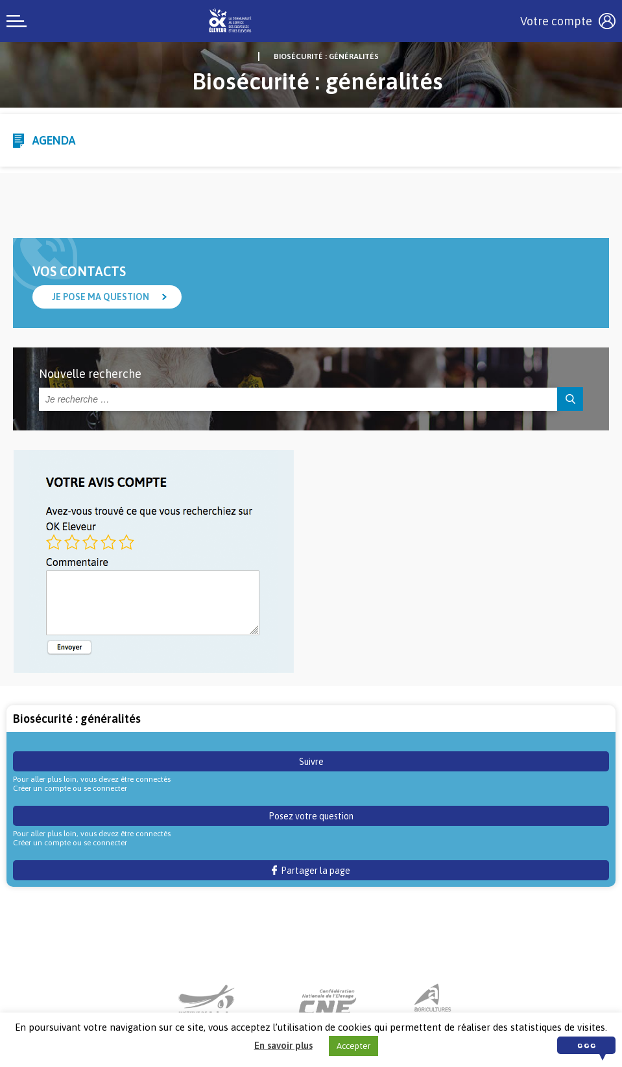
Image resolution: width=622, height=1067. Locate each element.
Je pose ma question (100, 297)
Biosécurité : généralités (326, 56)
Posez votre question (311, 816)
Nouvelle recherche (90, 374)
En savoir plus (283, 1045)
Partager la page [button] (311, 870)
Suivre (311, 761)
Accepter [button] (353, 1046)
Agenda (53, 140)
